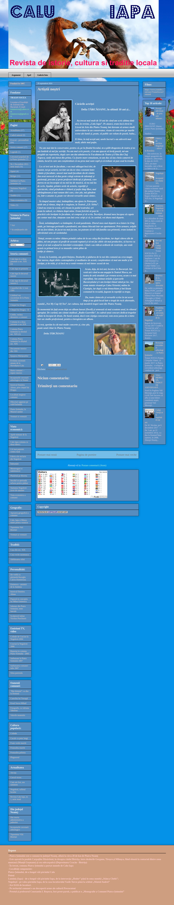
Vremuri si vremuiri (18, 416)
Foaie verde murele (18, 743)
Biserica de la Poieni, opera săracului (159, 280)
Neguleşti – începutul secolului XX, (159, 178)
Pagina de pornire (86, 454)
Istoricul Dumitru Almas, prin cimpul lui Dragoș (19, 387)
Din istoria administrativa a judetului (17, 819)
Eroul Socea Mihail (18, 703)
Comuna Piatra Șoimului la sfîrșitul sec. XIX (18, 341)
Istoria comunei (16, 147)
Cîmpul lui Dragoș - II (19, 310)
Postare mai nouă (47, 454)
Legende (14, 152)
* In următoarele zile (19, 230)
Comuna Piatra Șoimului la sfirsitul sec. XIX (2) (18, 331)
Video (12, 205)
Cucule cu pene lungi (19, 738)
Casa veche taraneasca (19, 555)
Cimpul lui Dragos (18, 305)
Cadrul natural (16, 135)
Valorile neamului (17, 715)
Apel (29, 75)
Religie (13, 176)
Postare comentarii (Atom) (94, 465)
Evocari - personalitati (56, 369)
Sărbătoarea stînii (17, 559)
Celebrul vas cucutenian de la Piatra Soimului (19, 297)
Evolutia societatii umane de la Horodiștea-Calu (17, 363)
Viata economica (17, 200)
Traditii (13, 195)
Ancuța (13, 773)
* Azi (12, 225)
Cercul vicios (15, 777)
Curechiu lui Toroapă (19, 698)
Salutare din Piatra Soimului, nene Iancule (18, 608)
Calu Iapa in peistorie (19, 269)
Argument (16, 75)
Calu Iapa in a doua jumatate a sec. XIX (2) (18, 261)
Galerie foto (42, 75)
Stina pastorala (16, 673)
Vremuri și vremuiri (18, 535)
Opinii (13, 171)
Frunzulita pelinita (18, 753)
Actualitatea (15, 130)
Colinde (13, 733)
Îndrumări (14, 464)
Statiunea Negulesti (18, 188)
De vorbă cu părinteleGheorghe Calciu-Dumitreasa (18, 577)
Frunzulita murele (17, 748)
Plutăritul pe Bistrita (18, 476)
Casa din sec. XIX (17, 550)
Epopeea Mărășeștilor (19, 356)
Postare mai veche (126, 454)
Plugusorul (14, 757)
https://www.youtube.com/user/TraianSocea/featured (154, 92)
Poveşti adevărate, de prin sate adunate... (160, 113)
